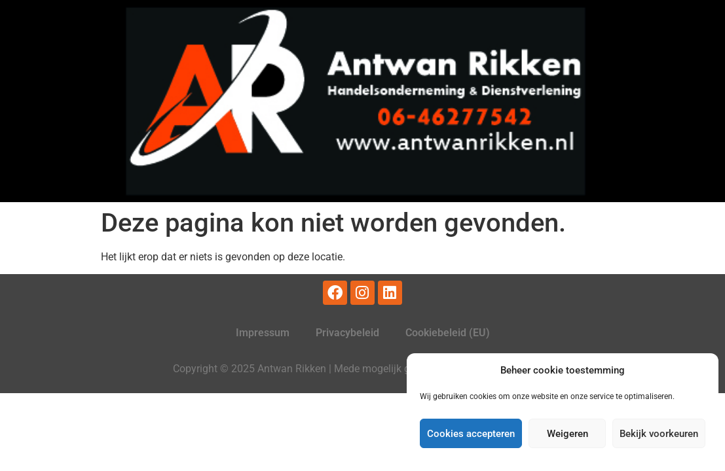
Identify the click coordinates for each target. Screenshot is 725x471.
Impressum (262, 332)
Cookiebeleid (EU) (447, 332)
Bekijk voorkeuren (659, 434)
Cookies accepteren (471, 434)
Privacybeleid (347, 332)
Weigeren (567, 434)
